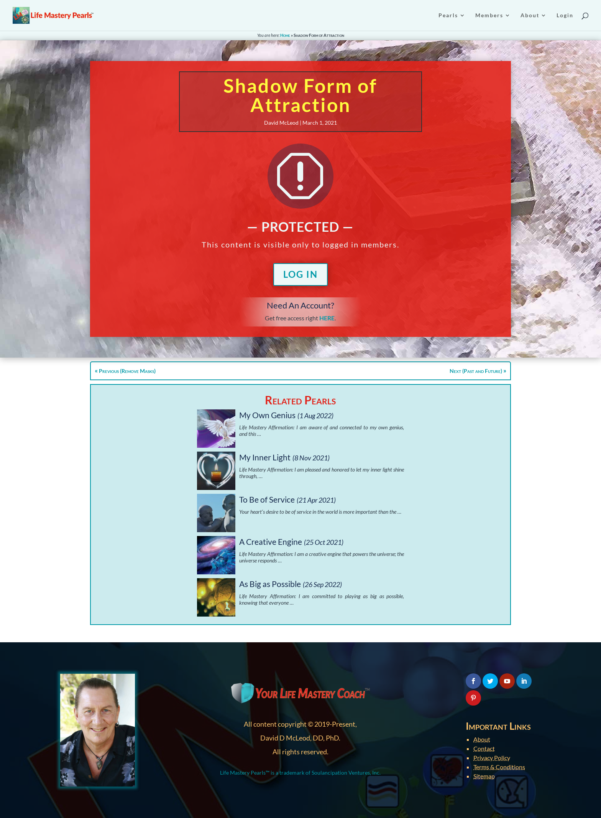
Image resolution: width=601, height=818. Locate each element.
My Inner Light (265, 457)
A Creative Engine (270, 541)
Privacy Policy (491, 757)
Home (285, 35)
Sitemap (484, 776)
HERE (327, 318)
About (481, 739)
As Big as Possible (270, 584)
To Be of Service (267, 499)
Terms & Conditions (499, 766)
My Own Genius (267, 415)
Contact (484, 748)
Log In (300, 274)
